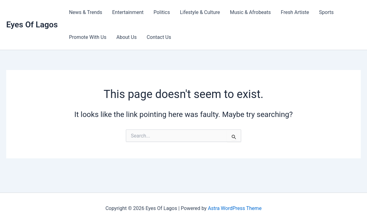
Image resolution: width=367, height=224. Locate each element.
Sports (326, 12)
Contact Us (159, 37)
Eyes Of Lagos (32, 24)
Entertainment (128, 12)
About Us (126, 37)
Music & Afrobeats (250, 12)
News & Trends (85, 12)
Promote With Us (87, 37)
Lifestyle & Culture (200, 12)
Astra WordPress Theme (234, 208)
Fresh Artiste (295, 12)
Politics (162, 12)
